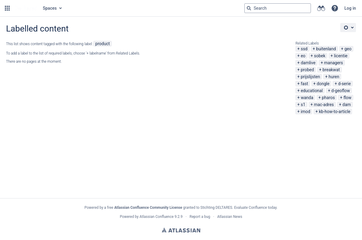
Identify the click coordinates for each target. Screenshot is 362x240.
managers (333, 62)
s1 (303, 104)
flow (347, 97)
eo (303, 55)
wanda (307, 97)
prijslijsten (310, 76)
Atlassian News (229, 217)
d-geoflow (340, 90)
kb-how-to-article (334, 111)
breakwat (331, 69)
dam (346, 104)
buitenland (326, 48)
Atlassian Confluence (156, 217)
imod (305, 111)
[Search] (248, 8)
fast (304, 83)
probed (307, 69)
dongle (323, 83)
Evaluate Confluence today (255, 207)
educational (312, 90)
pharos (328, 97)
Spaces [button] (50, 8)
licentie (340, 55)
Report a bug (200, 217)
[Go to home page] (25, 8)
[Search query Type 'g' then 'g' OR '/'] (277, 8)
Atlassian (181, 230)
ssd (304, 48)
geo (347, 48)
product (102, 43)
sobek (319, 55)
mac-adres (324, 104)
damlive (308, 62)
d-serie (344, 83)
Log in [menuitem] (350, 8)
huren (334, 76)
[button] (7, 8)
